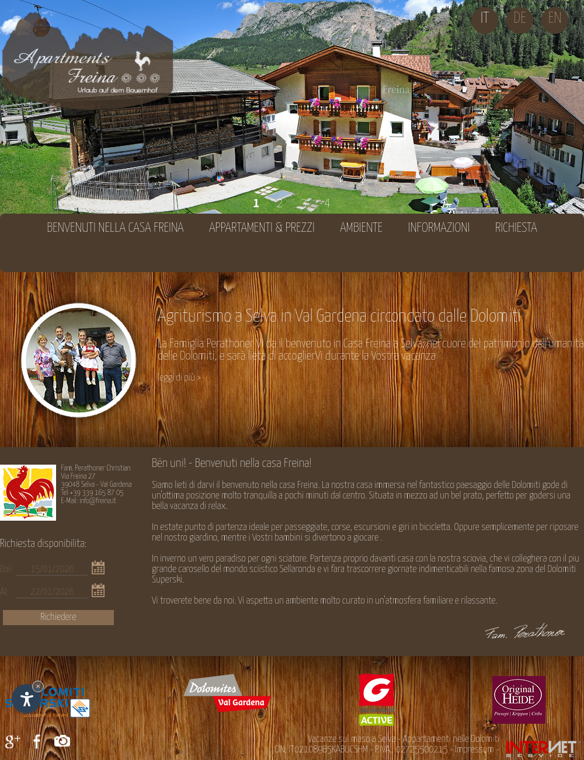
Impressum (474, 750)
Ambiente (361, 228)
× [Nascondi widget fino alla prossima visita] (38, 686)
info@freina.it (97, 501)
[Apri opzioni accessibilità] (26, 698)
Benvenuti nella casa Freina (115, 228)
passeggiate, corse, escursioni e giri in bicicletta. (369, 527)
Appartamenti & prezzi (262, 228)
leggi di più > (179, 378)
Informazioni (439, 228)
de (519, 18)
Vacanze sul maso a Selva (352, 739)
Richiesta (516, 228)
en (554, 18)
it (485, 18)
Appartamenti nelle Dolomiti (451, 739)
